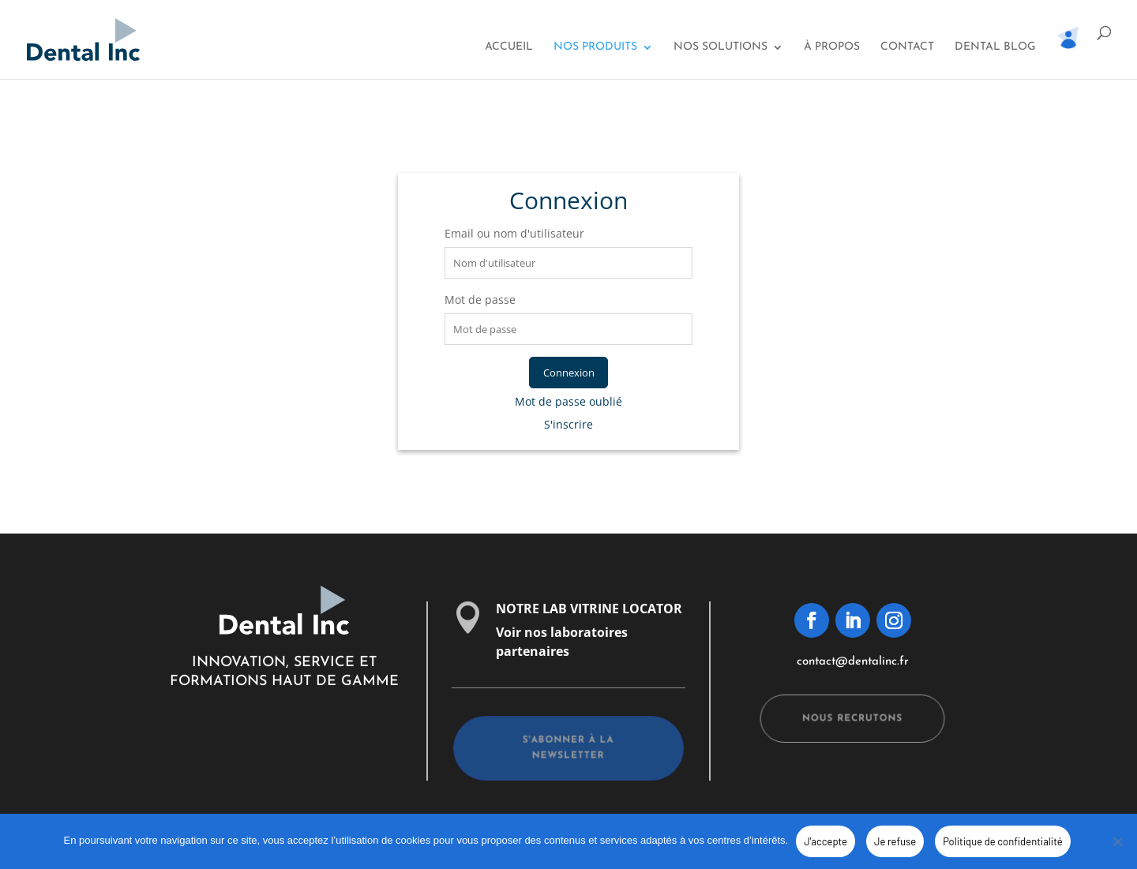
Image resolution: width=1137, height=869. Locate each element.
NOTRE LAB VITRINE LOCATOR (589, 608)
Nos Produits (595, 47)
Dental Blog (995, 47)
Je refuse (895, 841)
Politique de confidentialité (1002, 841)
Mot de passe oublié (568, 401)
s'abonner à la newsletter (568, 749)
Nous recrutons (852, 719)
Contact (907, 47)
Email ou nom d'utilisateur (514, 233)
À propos (832, 47)
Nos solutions (720, 47)
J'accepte (825, 841)
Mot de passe (480, 299)
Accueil (509, 47)
